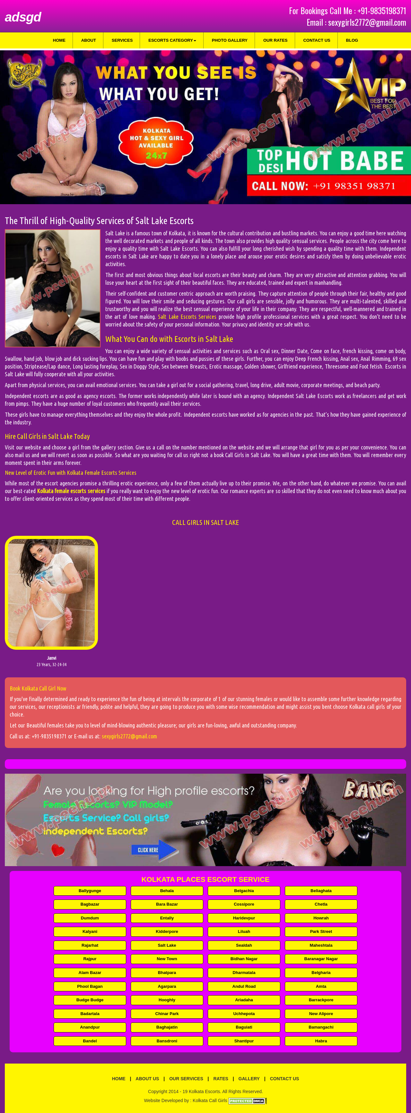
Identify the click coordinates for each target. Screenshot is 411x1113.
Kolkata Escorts (204, 1091)
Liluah (244, 931)
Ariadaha (244, 999)
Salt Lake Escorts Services (187, 316)
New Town (167, 958)
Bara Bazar (167, 904)
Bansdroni (167, 1041)
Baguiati (244, 1027)
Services (122, 40)
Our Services (186, 1078)
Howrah (321, 918)
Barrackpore (321, 999)
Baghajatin (167, 1027)
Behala (167, 890)
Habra (321, 1041)
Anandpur (90, 1027)
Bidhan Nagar (244, 958)
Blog (352, 40)
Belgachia (244, 890)
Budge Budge (90, 999)
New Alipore (321, 1013)
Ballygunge (90, 890)
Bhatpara (167, 972)
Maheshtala (321, 945)
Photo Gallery (230, 40)
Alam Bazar (90, 972)
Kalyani (90, 931)
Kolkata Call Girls (210, 1100)
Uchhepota (244, 1013)
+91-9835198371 (381, 10)
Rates (220, 1078)
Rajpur (89, 958)
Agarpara (167, 986)
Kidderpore (167, 931)
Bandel (90, 1041)
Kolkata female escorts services (71, 491)
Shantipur (244, 1041)
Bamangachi (321, 1027)
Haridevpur (244, 918)
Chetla (321, 904)
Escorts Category (172, 40)
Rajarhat (90, 945)
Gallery (249, 1078)
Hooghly (167, 999)
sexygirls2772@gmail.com (367, 22)
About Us (147, 1078)
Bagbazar (90, 904)
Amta (321, 986)
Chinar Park (167, 1013)
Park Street (321, 931)
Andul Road (244, 986)
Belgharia (320, 972)
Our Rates (275, 40)
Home (59, 40)
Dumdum (90, 918)
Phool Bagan (89, 986)
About (88, 40)
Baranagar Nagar (321, 958)
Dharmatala (244, 972)
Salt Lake (167, 945)
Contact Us (316, 40)
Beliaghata (321, 890)
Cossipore (244, 904)
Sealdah (244, 945)
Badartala (89, 1013)
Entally (167, 918)
